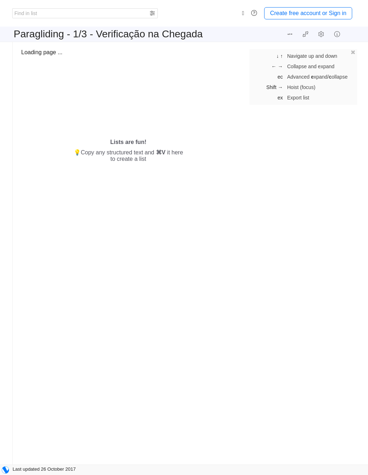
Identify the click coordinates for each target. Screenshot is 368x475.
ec (280, 77)
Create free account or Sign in (308, 13)
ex (280, 98)
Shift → (274, 87)
